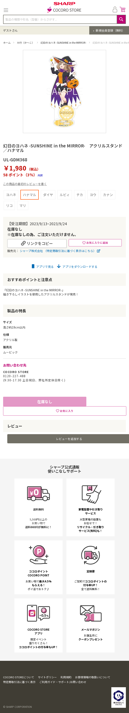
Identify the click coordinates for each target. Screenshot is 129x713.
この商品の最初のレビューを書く (25, 184)
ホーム (7, 42)
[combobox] (64, 19)
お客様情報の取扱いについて (92, 677)
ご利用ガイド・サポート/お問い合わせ (62, 682)
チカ (79, 194)
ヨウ (93, 194)
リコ (9, 205)
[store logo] (64, 10)
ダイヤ (48, 194)
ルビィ (65, 194)
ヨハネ (11, 194)
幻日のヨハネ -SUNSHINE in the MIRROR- (64, 42)
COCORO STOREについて (18, 677)
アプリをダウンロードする (77, 266)
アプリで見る (43, 266)
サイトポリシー (47, 677)
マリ (22, 205)
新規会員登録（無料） (110, 30)
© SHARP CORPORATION (17, 706)
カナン (108, 194)
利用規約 (66, 677)
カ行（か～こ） (26, 42)
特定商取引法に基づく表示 (19, 682)
